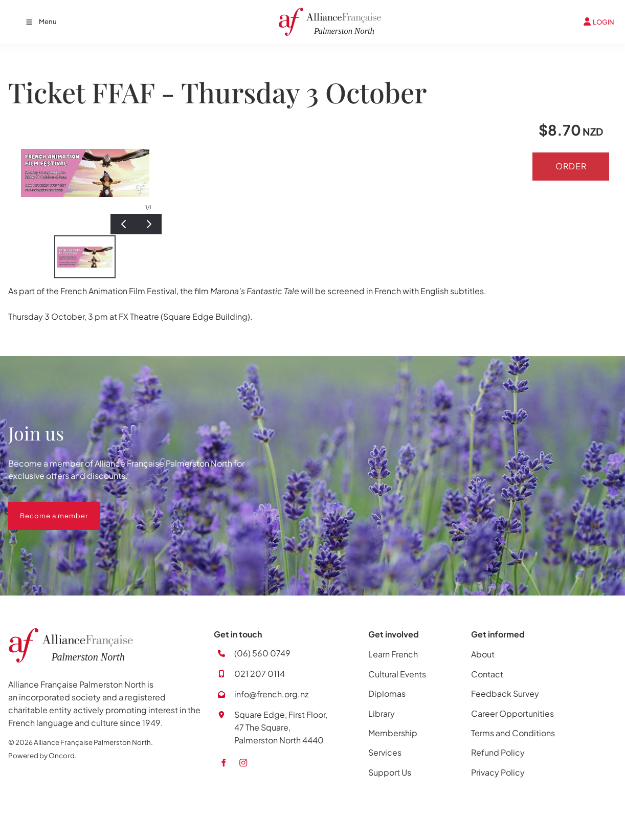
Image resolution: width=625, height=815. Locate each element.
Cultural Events (397, 674)
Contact (487, 674)
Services (384, 752)
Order (571, 166)
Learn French (393, 654)
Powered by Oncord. (42, 755)
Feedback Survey (505, 693)
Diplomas (387, 693)
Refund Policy (498, 752)
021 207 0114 (259, 673)
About (483, 654)
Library (381, 713)
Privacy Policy (498, 772)
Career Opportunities (512, 713)
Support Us (389, 772)
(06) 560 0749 (262, 653)
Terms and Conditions (513, 733)
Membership (392, 733)
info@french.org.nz (271, 694)
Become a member (42, 508)
